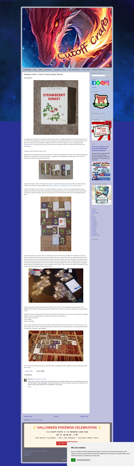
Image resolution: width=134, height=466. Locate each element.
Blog (35, 69)
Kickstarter (94, 223)
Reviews (94, 231)
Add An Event (86, 69)
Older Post (84, 416)
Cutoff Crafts (27, 69)
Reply (29, 386)
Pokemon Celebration (99, 69)
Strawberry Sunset (28, 144)
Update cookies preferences (8, 0)
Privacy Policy (27, 453)
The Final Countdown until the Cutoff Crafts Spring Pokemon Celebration (100, 148)
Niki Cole (30, 379)
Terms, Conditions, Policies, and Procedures (35, 451)
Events (93, 216)
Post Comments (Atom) (37, 420)
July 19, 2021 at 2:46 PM (40, 379)
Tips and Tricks (95, 235)
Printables (94, 225)
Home (56, 416)
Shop (64, 69)
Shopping (94, 233)
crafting (94, 210)
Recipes (94, 229)
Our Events (48, 69)
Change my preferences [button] (83, 460)
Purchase (94, 227)
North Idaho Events (73, 69)
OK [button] (73, 460)
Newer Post (28, 416)
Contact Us (57, 69)
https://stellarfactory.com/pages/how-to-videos (61, 185)
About (40, 69)
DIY (93, 214)
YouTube (94, 87)
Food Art (94, 219)
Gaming (94, 221)
